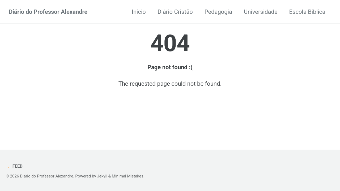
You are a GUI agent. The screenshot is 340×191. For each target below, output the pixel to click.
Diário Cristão (175, 11)
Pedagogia (218, 11)
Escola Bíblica (307, 11)
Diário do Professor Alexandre (48, 11)
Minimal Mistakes (127, 176)
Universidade (261, 11)
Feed (14, 166)
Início (139, 11)
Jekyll (102, 176)
